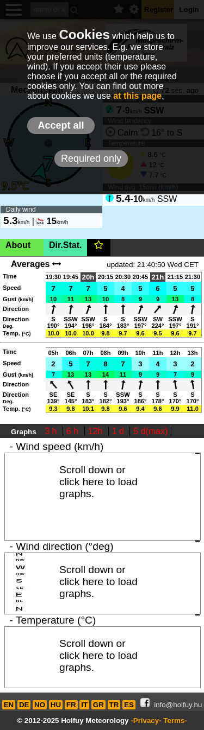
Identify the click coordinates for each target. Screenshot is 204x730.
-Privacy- (146, 720)
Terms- (175, 720)
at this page (137, 95)
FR (71, 705)
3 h (52, 431)
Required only (91, 158)
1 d (119, 431)
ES (129, 705)
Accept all (61, 125)
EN (9, 705)
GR (98, 705)
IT (84, 705)
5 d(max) (150, 431)
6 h (73, 431)
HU (56, 705)
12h (96, 431)
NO (39, 705)
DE (24, 705)
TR (114, 705)
